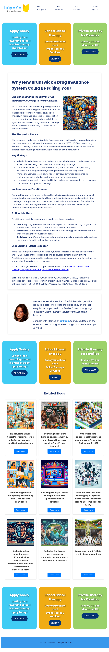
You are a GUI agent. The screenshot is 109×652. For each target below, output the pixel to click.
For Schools (59, 8)
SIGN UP (55, 58)
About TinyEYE (94, 8)
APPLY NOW (19, 54)
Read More (21, 452)
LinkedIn (65, 320)
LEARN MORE (90, 51)
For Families (76, 8)
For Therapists (40, 8)
